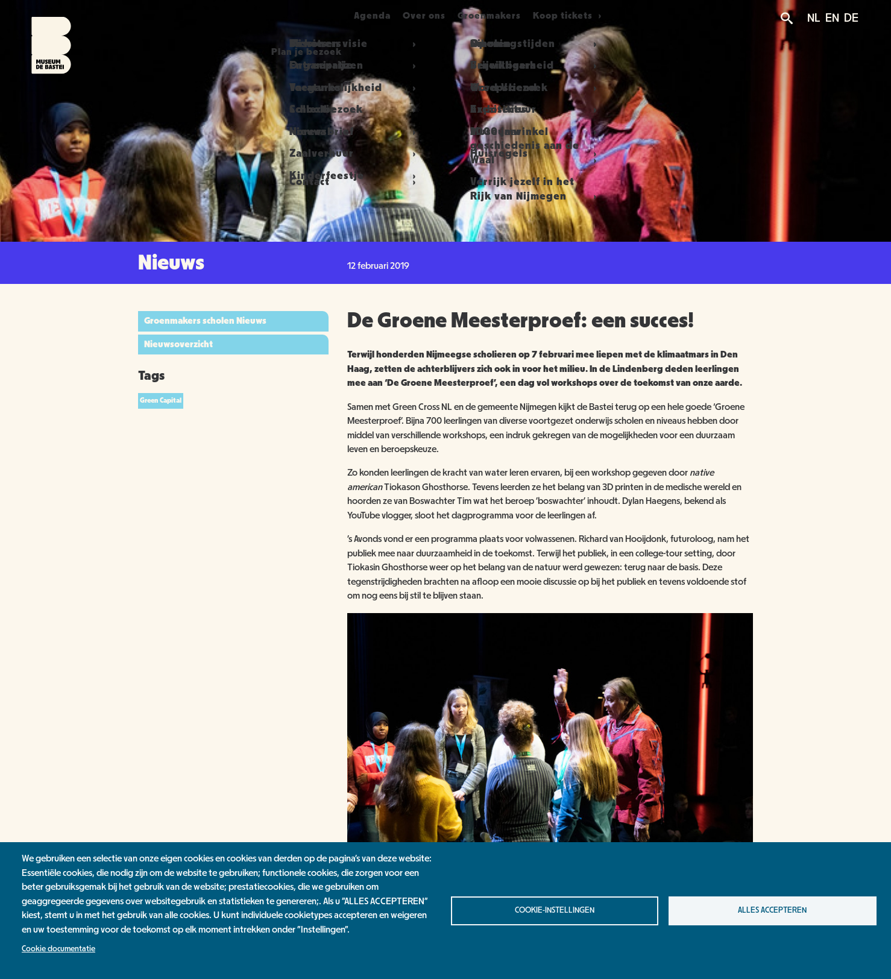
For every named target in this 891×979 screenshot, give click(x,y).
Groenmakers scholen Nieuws (205, 321)
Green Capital (160, 400)
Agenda (365, 16)
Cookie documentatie (58, 949)
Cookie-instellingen (554, 910)
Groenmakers (510, 16)
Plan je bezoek (284, 16)
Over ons (431, 16)
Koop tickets (593, 16)
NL (813, 18)
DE (851, 18)
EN (832, 18)
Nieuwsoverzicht (178, 344)
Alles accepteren (772, 910)
